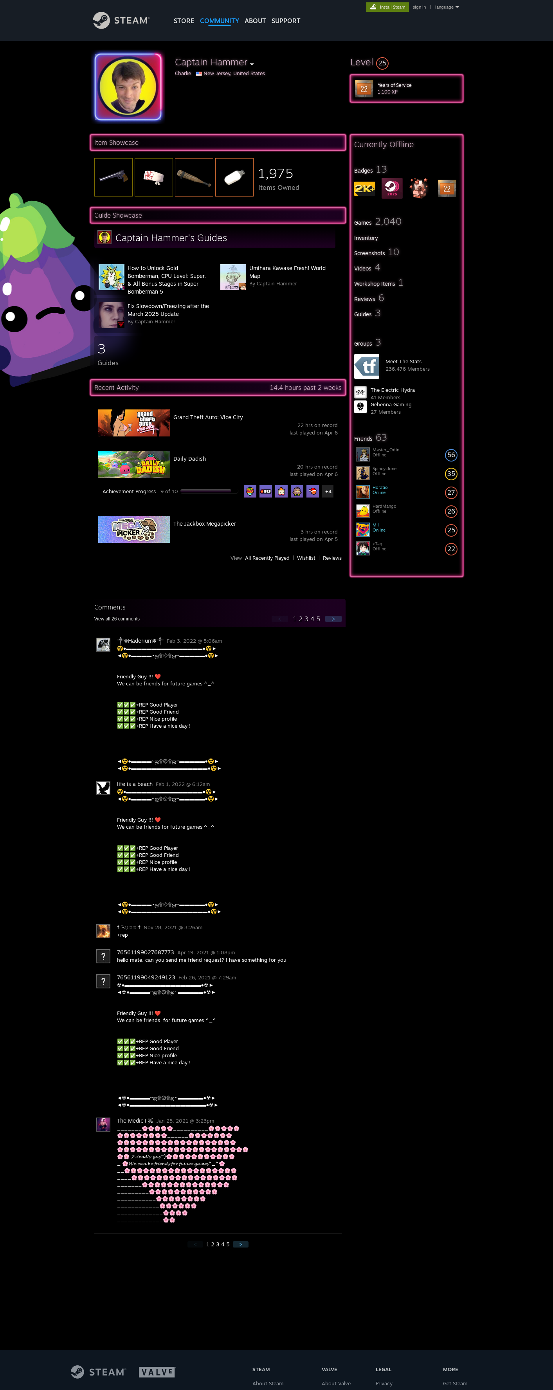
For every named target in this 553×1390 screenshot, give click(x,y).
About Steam (268, 1383)
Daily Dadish (189, 458)
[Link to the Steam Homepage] (127, 26)
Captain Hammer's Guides (171, 237)
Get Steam (455, 1383)
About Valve (336, 1383)
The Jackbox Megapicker (204, 523)
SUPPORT (286, 21)
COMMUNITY (219, 21)
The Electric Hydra (393, 390)
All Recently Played (267, 558)
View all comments (117, 619)
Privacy (384, 1383)
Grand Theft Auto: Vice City (208, 417)
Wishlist (306, 558)
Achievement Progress (129, 491)
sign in (419, 7)
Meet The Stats (403, 361)
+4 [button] (328, 491)
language (444, 7)
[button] (406, 62)
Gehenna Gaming (391, 404)
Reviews (332, 558)
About (255, 21)
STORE (184, 21)
